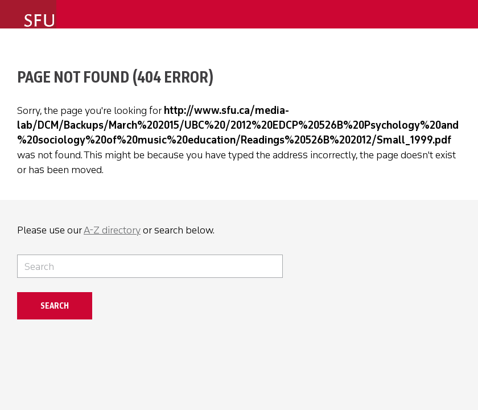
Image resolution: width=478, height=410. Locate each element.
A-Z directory (112, 230)
